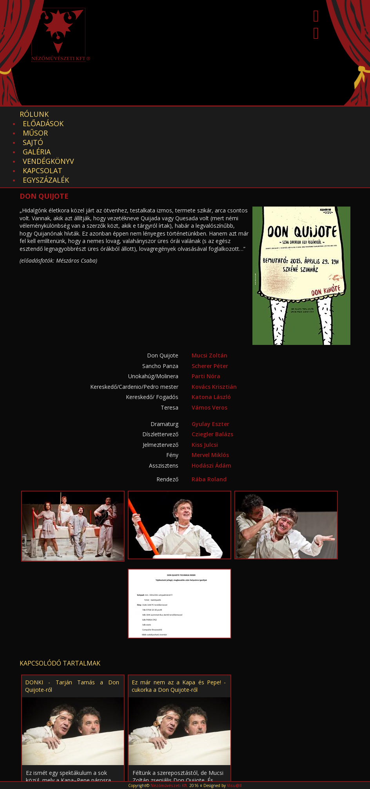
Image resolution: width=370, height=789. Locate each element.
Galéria (204, 114)
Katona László (211, 340)
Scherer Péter (210, 309)
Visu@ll (234, 785)
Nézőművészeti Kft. (169, 785)
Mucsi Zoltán (209, 299)
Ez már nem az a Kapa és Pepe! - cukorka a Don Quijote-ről (179, 629)
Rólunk (34, 114)
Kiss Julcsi (205, 388)
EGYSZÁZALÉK (46, 123)
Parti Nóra (206, 319)
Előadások (82, 114)
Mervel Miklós (210, 398)
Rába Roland (209, 422)
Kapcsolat (316, 114)
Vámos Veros (209, 351)
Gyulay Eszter (210, 367)
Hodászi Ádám (211, 409)
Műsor (129, 114)
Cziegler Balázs (212, 377)
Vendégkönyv (257, 114)
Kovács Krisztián (214, 330)
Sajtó (166, 114)
